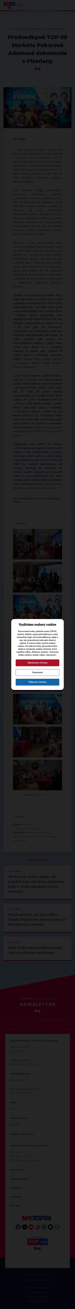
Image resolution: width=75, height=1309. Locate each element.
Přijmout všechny (37, 682)
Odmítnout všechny (37, 663)
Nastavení (37, 672)
